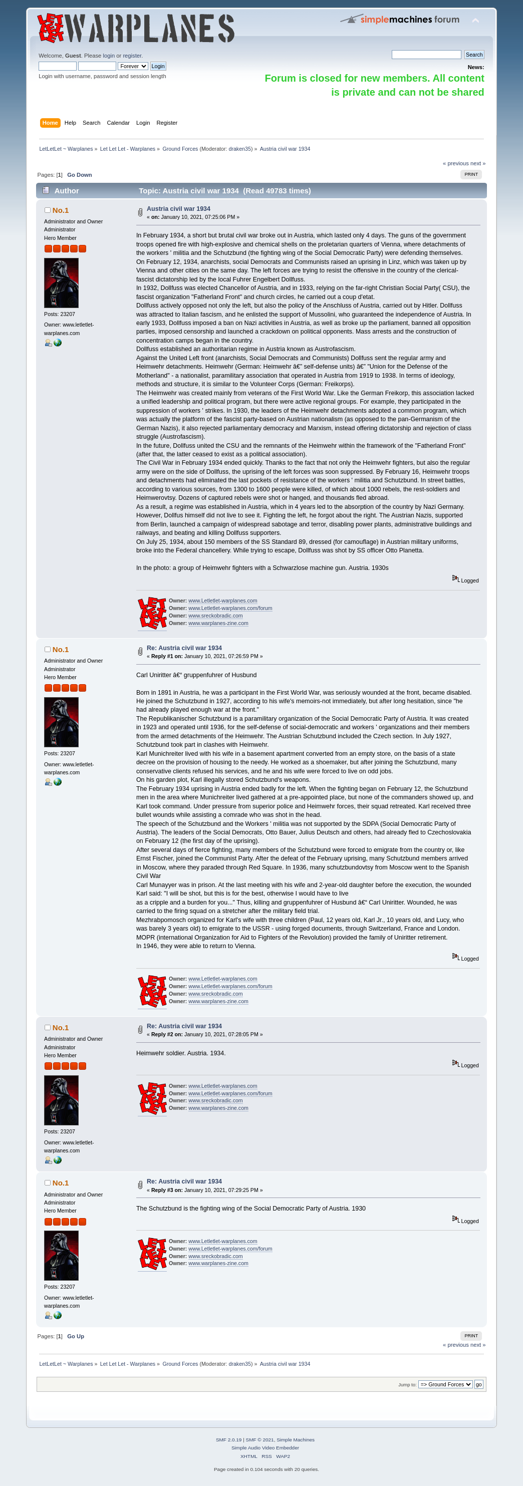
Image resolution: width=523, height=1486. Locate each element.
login (109, 56)
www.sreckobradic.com (215, 616)
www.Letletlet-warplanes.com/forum (230, 608)
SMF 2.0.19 (229, 1439)
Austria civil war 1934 (178, 208)
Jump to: (407, 1384)
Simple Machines (296, 1439)
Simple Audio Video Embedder (265, 1447)
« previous (456, 163)
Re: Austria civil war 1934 (184, 648)
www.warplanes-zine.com (218, 623)
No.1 (61, 210)
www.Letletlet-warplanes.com (222, 601)
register (132, 56)
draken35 (239, 149)
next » (478, 163)
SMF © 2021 (260, 1439)
